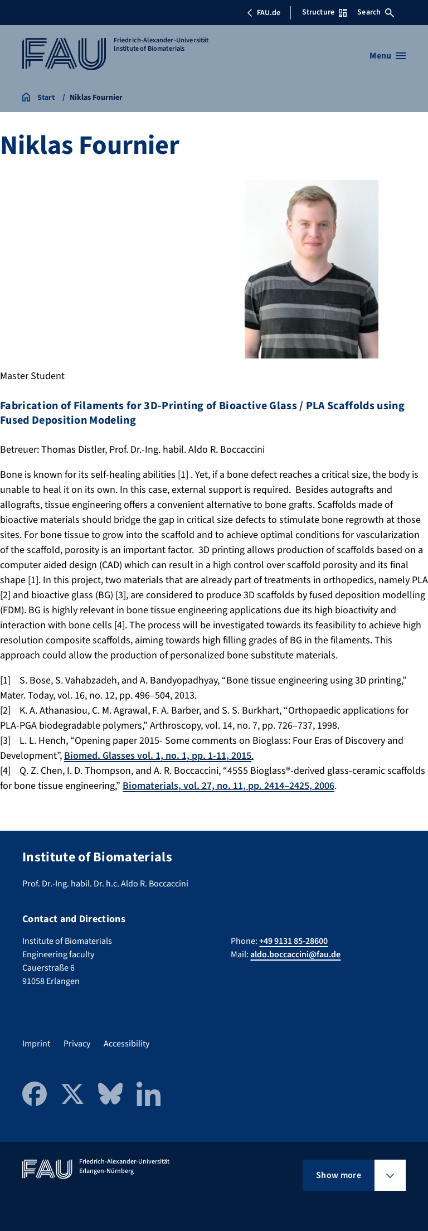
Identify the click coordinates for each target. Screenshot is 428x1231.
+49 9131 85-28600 (293, 941)
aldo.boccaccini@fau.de (295, 954)
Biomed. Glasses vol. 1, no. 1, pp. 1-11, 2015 (157, 756)
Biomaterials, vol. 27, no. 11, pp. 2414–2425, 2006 (228, 786)
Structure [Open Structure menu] (324, 12)
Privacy (77, 1044)
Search (375, 12)
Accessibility (126, 1044)
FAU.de (263, 12)
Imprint (36, 1044)
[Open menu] (387, 55)
